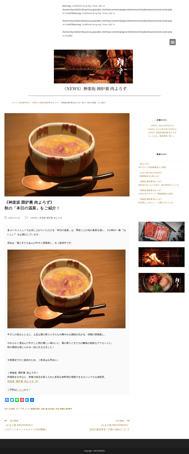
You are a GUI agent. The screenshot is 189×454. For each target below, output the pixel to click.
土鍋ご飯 (44, 409)
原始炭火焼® (35, 409)
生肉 (57, 409)
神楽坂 (62, 409)
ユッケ (27, 409)
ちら (21, 390)
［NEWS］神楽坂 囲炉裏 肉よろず (44, 102)
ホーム (14, 102)
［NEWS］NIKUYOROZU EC (161, 125)
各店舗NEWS (24, 102)
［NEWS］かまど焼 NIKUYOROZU (161, 129)
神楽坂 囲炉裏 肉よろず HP (22, 381)
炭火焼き (51, 409)
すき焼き (12, 409)
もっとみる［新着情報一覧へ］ (161, 136)
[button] (173, 42)
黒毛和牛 (69, 409)
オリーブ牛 (20, 409)
